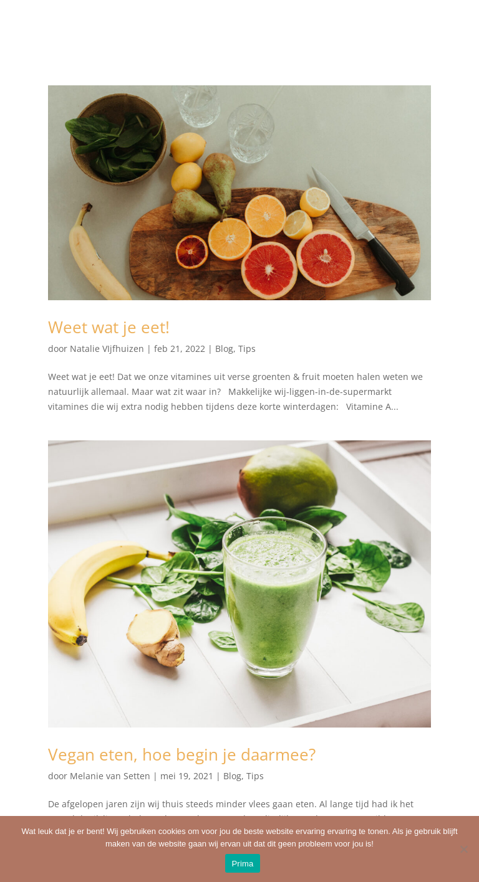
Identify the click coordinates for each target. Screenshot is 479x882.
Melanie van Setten (110, 776)
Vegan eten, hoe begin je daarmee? (182, 754)
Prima (242, 863)
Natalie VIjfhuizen (107, 348)
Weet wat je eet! (109, 327)
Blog (224, 348)
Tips (247, 348)
